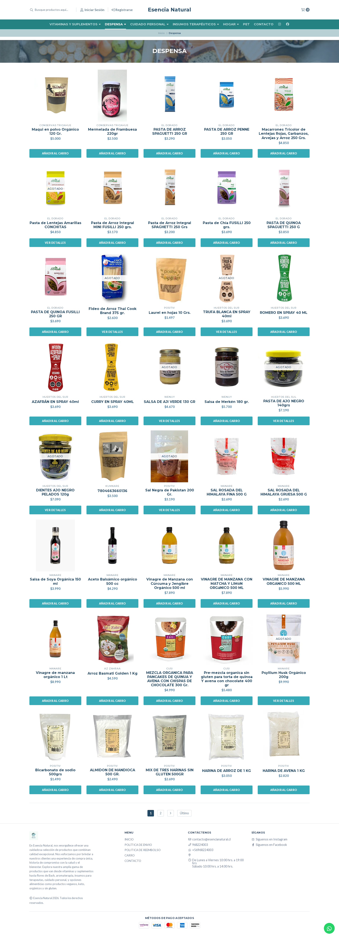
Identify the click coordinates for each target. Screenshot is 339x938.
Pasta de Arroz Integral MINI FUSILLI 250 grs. (112, 225)
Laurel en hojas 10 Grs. (169, 313)
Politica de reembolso (143, 850)
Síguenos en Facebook (269, 844)
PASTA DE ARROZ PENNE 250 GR (226, 131)
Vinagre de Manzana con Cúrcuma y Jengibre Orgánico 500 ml (169, 583)
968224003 (198, 844)
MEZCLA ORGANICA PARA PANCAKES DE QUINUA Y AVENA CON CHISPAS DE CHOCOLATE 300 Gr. (169, 679)
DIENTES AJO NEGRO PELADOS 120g (55, 492)
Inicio (161, 33)
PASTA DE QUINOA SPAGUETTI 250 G (284, 225)
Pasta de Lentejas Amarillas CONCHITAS (55, 225)
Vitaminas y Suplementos (75, 24)
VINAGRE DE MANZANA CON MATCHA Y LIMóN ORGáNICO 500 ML (226, 583)
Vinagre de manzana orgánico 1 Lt (55, 675)
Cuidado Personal (149, 24)
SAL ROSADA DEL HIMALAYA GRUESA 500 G (284, 492)
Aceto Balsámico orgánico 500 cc (112, 581)
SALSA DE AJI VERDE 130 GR (169, 402)
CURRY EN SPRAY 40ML (112, 402)
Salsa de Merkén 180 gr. (227, 402)
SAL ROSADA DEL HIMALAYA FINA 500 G (227, 492)
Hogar (231, 24)
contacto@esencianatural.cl (209, 839)
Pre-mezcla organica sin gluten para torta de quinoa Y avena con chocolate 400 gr (227, 679)
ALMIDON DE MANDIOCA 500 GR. (112, 772)
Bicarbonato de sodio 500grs (55, 772)
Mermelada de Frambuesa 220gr (112, 131)
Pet (246, 24)
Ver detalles (55, 242)
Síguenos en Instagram (269, 839)
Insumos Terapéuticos (196, 24)
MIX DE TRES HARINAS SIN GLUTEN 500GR (169, 772)
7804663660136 (112, 491)
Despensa (115, 24)
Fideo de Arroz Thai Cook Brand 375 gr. (112, 311)
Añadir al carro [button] (55, 153)
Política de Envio (138, 845)
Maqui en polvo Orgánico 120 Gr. (55, 131)
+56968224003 (200, 849)
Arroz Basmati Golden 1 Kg (113, 673)
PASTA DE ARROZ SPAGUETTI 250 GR (169, 131)
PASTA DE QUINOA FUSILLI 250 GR (55, 314)
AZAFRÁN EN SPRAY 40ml (55, 402)
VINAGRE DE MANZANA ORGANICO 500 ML (284, 581)
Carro (130, 855)
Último (184, 813)
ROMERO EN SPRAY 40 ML (283, 313)
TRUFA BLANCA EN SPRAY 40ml (226, 314)
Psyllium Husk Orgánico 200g (284, 675)
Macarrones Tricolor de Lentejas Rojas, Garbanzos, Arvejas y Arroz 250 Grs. (284, 133)
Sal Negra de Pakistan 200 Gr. (169, 492)
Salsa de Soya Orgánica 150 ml (55, 581)
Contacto (263, 24)
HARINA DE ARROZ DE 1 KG (226, 771)
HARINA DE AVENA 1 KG (284, 771)
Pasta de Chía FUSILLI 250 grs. (227, 225)
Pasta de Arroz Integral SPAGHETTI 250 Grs (169, 225)
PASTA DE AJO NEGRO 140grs (283, 403)
